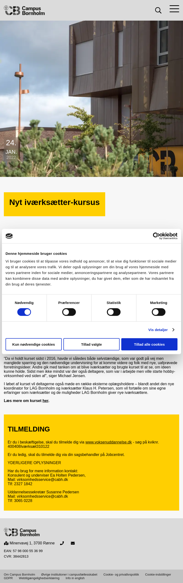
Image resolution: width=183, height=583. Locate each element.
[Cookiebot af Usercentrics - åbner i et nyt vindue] (156, 236)
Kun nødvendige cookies (33, 344)
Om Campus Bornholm (19, 574)
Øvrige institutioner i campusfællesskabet (69, 574)
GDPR (8, 578)
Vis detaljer (158, 330)
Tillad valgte (91, 344)
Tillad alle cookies (149, 344)
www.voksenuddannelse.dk (108, 442)
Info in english (75, 578)
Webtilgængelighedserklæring (39, 578)
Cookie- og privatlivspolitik (121, 574)
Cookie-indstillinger (158, 574)
